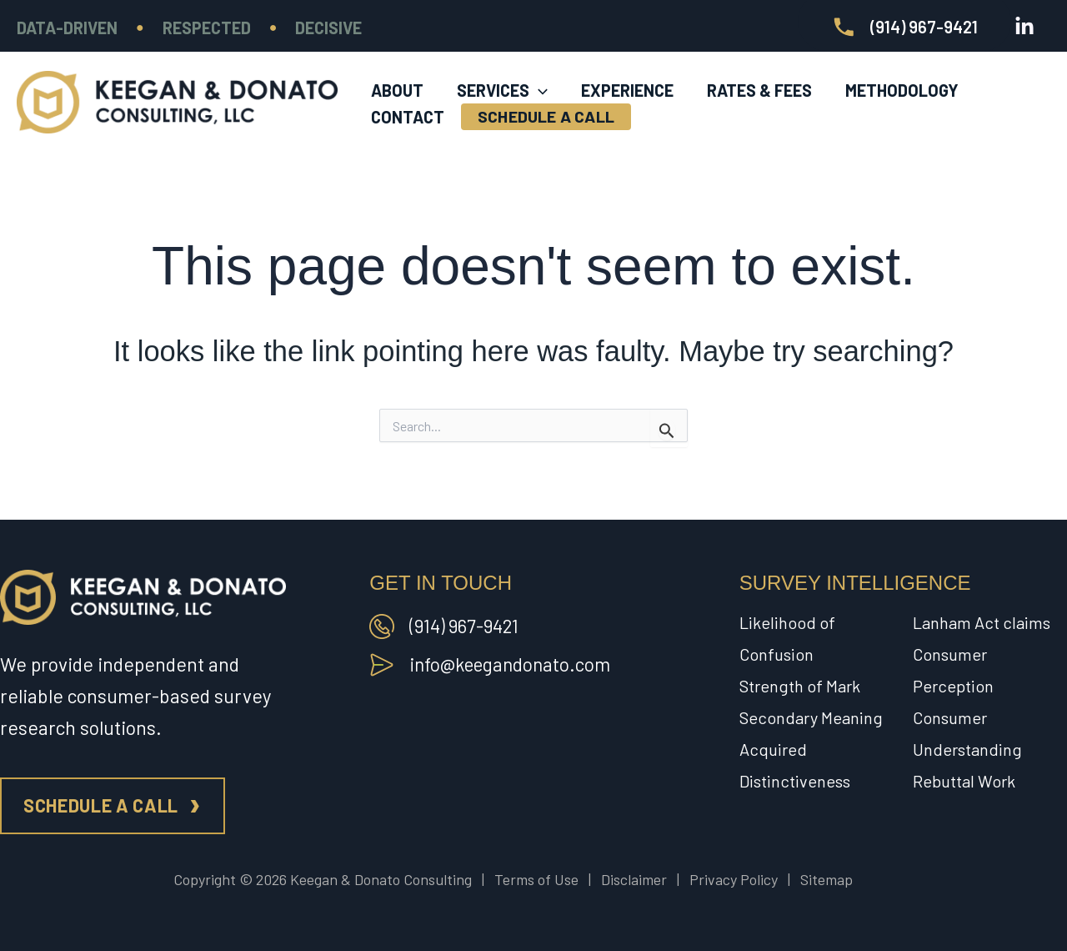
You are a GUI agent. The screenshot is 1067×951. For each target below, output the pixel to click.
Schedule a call (100, 805)
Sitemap (826, 879)
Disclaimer (634, 879)
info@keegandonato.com (513, 664)
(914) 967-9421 (466, 625)
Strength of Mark (799, 686)
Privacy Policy (733, 879)
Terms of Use (536, 879)
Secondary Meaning (811, 717)
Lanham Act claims (981, 622)
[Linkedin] (1024, 26)
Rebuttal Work (964, 781)
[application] (538, 76)
